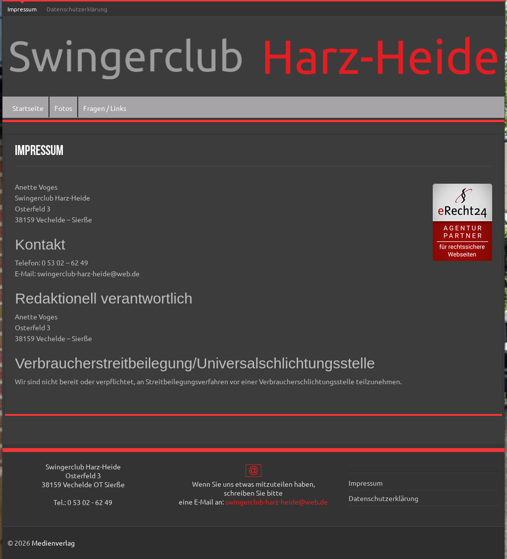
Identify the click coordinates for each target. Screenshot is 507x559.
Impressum (22, 9)
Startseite (28, 107)
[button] (22, 537)
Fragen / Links (104, 107)
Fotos (63, 107)
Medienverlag (53, 542)
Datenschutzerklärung (77, 9)
